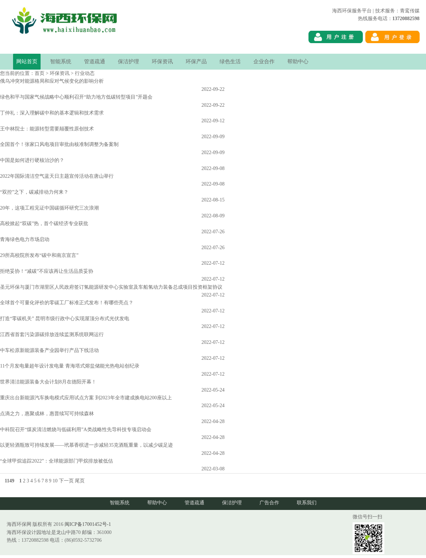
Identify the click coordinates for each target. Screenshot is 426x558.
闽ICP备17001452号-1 (88, 524)
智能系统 (60, 61)
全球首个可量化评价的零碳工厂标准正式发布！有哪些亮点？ (66, 302)
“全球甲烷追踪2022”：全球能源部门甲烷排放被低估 (56, 461)
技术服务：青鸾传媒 (397, 10)
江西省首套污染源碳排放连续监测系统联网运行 (52, 334)
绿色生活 (230, 61)
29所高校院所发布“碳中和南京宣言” (39, 255)
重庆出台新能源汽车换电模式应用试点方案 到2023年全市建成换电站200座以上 (86, 397)
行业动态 (85, 73)
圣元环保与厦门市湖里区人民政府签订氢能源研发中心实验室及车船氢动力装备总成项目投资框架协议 (111, 287)
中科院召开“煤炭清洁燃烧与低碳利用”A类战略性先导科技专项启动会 (75, 429)
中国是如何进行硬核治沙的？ (32, 160)
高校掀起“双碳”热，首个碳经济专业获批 (44, 223)
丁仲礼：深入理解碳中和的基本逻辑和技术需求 (52, 113)
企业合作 (264, 61)
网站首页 (26, 61)
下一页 (66, 480)
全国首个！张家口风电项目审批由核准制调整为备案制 (59, 144)
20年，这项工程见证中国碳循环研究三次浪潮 (49, 208)
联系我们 (307, 502)
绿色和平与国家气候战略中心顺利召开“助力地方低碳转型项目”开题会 (76, 97)
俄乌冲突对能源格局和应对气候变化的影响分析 (52, 81)
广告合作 (269, 502)
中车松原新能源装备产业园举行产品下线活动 (49, 350)
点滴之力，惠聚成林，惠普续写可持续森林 (47, 413)
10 (55, 480)
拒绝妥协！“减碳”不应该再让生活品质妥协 (46, 271)
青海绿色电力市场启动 (24, 239)
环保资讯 (162, 61)
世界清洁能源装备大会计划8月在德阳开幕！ (48, 381)
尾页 (80, 480)
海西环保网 (407, 49)
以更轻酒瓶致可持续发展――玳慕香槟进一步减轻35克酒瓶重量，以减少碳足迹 (86, 445)
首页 (39, 73)
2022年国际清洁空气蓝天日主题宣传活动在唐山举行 (57, 176)
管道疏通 (94, 61)
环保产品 (196, 61)
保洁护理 (128, 61)
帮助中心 (297, 61)
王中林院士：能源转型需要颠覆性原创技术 (47, 128)
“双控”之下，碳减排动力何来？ (34, 192)
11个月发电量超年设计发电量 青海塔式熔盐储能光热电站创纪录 (69, 366)
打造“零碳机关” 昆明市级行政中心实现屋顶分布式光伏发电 (64, 318)
